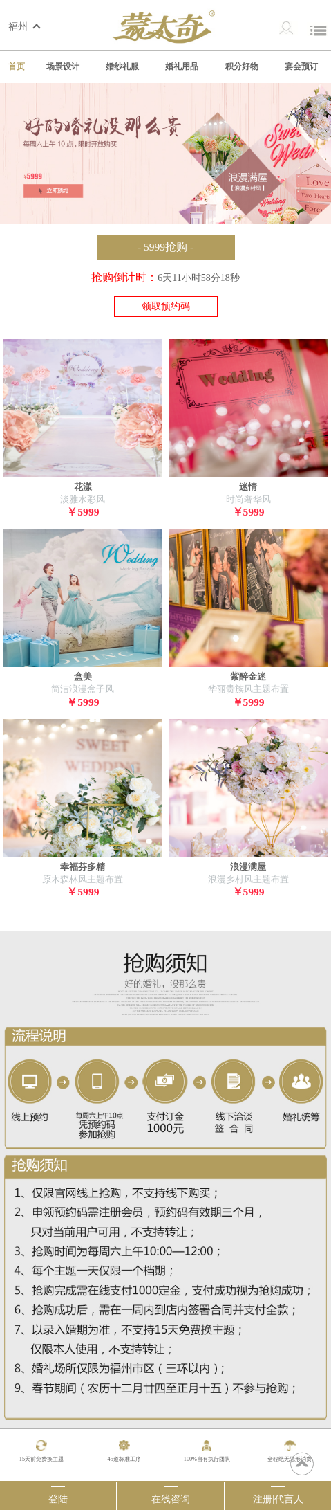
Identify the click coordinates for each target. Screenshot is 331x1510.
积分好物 (241, 66)
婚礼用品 (181, 66)
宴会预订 (301, 66)
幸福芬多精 (82, 867)
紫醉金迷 (248, 676)
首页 (16, 66)
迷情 (248, 487)
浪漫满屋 (248, 867)
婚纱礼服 (122, 66)
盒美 (83, 676)
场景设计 (62, 66)
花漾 (83, 487)
